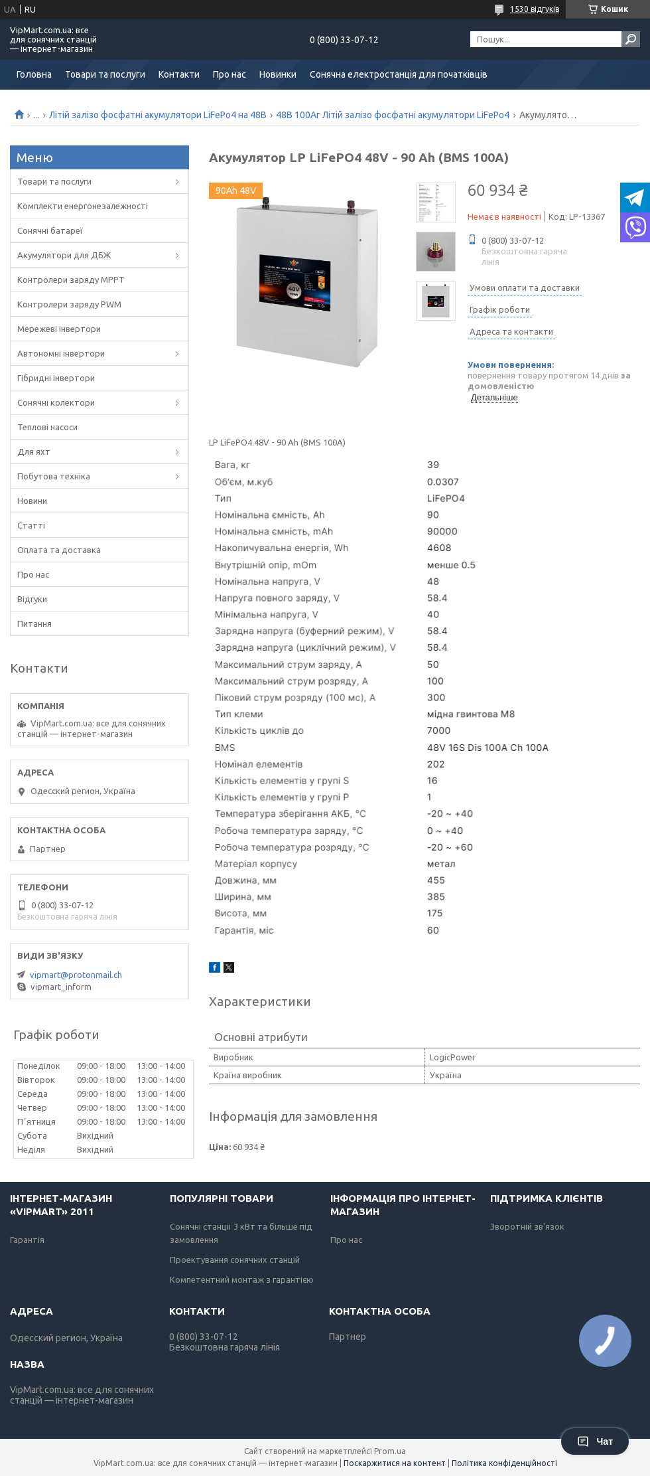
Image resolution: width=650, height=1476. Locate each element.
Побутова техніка (53, 476)
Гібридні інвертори (56, 377)
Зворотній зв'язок (527, 1226)
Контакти (179, 74)
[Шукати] (630, 39)
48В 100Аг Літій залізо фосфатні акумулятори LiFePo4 (392, 115)
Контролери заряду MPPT (71, 279)
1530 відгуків (534, 9)
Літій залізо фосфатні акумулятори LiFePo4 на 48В (158, 115)
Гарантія (27, 1239)
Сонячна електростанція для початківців (398, 74)
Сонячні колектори (56, 402)
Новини (32, 500)
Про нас (229, 74)
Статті (31, 525)
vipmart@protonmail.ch (76, 974)
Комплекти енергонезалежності (82, 205)
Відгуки (32, 599)
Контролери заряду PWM (69, 304)
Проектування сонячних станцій (235, 1259)
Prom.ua (390, 1451)
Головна (34, 74)
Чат (595, 1441)
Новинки (277, 74)
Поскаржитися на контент (395, 1463)
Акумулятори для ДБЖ (64, 255)
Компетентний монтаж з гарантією (242, 1279)
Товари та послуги (105, 74)
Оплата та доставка (59, 549)
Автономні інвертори (61, 353)
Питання (34, 623)
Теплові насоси (47, 427)
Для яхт (33, 451)
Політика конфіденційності (504, 1463)
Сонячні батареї (50, 230)
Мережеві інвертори (59, 328)
